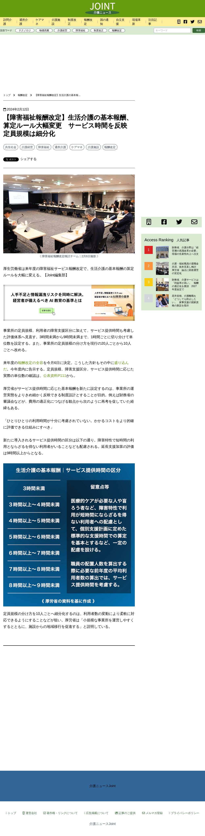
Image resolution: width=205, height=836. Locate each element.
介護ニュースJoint (102, 786)
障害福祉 (80, 30)
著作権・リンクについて (60, 813)
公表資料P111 (54, 376)
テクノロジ (25, 30)
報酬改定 (117, 30)
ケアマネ (77, 147)
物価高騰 (44, 30)
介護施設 (93, 147)
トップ (11, 813)
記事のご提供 (125, 813)
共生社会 (10, 147)
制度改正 (99, 30)
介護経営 (62, 30)
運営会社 (30, 813)
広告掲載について (96, 813)
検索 (198, 30)
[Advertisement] (102, 50)
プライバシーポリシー (184, 813)
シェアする (28, 159)
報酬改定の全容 (30, 363)
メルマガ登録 (152, 813)
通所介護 (60, 147)
